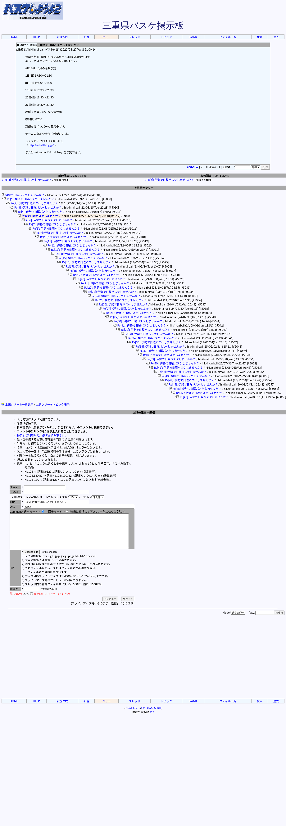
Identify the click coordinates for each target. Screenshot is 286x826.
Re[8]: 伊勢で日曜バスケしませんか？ (54, 228)
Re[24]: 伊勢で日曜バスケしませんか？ (114, 296)
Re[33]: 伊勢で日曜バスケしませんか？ (147, 334)
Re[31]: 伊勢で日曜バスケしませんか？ (140, 325)
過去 (276, 37)
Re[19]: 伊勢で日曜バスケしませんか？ (96, 275)
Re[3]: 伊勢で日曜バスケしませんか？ (36, 207)
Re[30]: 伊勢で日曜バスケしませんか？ (136, 321)
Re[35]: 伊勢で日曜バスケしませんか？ (154, 342)
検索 (259, 37)
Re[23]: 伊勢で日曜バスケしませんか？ (110, 291)
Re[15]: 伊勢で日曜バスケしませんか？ (81, 258)
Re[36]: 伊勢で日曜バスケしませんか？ (158, 346)
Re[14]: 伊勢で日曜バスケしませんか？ (77, 253)
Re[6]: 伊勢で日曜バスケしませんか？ (47, 220)
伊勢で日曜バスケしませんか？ (23, 195)
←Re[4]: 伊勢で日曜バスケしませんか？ (27, 179)
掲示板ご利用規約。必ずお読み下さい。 (42, 435)
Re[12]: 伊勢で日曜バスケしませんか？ (70, 245)
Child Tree (132, 715)
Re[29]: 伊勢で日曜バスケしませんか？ (132, 317)
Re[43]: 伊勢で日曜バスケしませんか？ (184, 376)
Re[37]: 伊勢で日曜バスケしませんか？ (162, 350)
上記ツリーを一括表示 (17, 404)
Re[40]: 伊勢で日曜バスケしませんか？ (173, 363)
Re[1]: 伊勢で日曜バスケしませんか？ (28, 199)
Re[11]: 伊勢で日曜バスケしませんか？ (66, 241)
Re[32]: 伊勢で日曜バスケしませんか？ (143, 329)
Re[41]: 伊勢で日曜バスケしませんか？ (177, 367)
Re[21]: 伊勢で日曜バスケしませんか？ (103, 283)
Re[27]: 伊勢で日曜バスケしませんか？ (125, 308)
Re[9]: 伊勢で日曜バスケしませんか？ (58, 232)
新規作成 (62, 37)
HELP (36, 36)
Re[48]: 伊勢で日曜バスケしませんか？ (202, 397)
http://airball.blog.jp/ (41, 145)
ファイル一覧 (227, 37)
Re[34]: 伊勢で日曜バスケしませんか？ (151, 338)
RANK (193, 36)
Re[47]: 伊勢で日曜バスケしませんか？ (199, 393)
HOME (14, 36)
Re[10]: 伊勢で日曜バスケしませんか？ (62, 237)
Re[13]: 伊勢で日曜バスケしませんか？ (74, 249)
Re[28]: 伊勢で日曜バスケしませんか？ (129, 312)
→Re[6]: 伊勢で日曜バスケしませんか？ (169, 179)
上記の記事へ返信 (144, 412)
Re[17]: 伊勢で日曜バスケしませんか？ (88, 266)
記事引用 (192, 167)
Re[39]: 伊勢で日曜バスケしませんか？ (169, 359)
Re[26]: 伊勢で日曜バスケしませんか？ (121, 304)
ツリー (106, 37)
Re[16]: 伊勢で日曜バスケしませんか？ (85, 262)
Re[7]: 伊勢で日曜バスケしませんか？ (50, 224)
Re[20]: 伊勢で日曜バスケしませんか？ (99, 279)
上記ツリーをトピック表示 (53, 404)
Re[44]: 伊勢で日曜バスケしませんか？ (187, 380)
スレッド (134, 37)
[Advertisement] (36, 667)
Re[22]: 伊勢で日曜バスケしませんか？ (107, 287)
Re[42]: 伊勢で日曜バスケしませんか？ (180, 371)
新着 (86, 37)
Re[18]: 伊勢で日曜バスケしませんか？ (92, 270)
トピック (166, 37)
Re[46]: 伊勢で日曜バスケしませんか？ (195, 388)
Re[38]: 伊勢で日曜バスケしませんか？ (165, 355)
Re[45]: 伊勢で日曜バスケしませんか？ (191, 384)
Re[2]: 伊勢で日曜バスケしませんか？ (32, 203)
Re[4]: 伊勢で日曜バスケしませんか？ (39, 211)
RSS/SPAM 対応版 (151, 715)
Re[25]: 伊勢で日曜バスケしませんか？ (118, 300)
